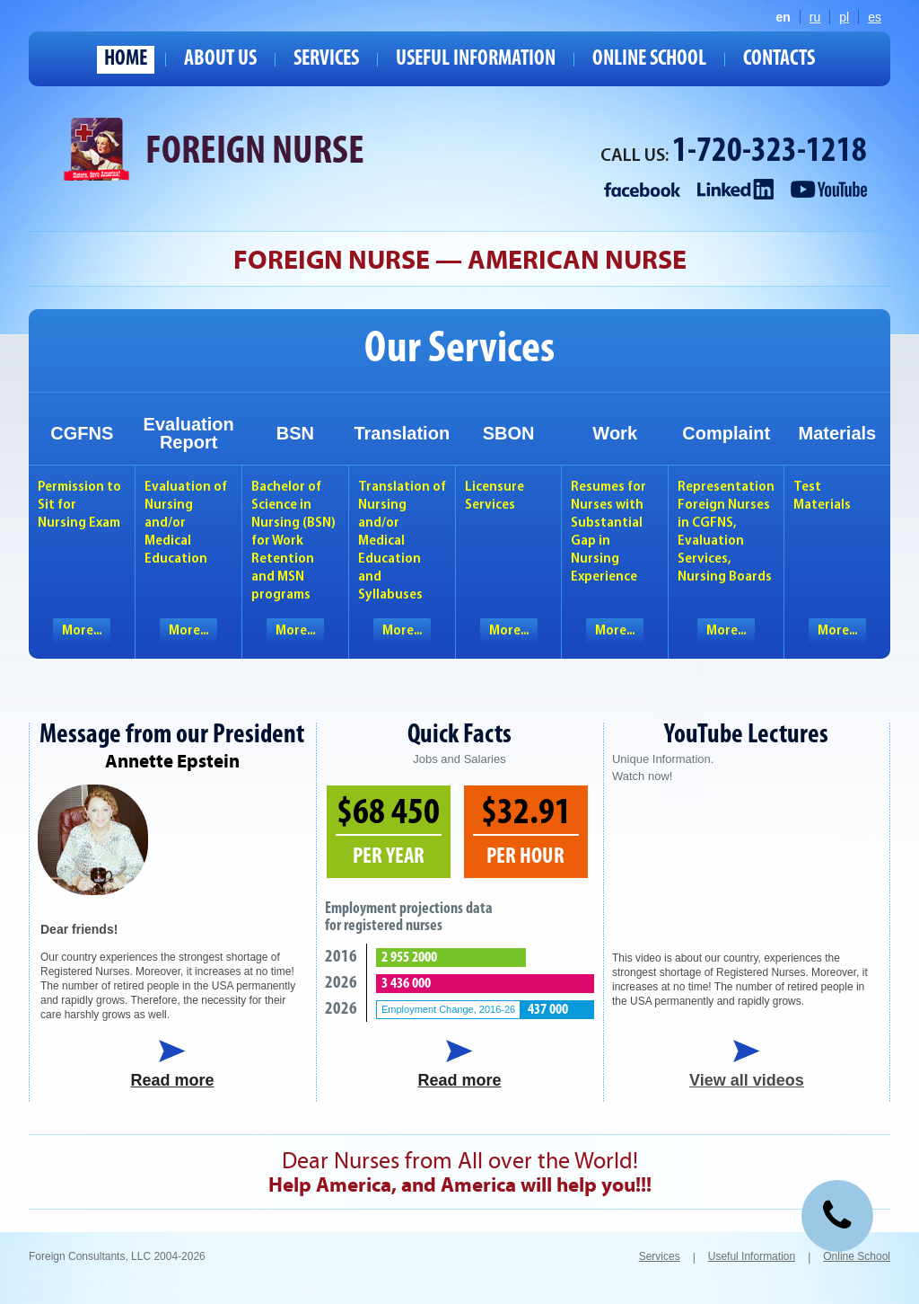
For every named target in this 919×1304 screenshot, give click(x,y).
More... (81, 631)
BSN (295, 433)
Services (326, 59)
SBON (509, 433)
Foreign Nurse (254, 152)
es (874, 17)
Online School (649, 59)
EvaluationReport (189, 433)
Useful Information (476, 59)
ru (815, 17)
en (783, 17)
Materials (837, 433)
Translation (402, 433)
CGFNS (81, 433)
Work (614, 433)
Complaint (726, 433)
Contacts (779, 59)
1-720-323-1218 (769, 152)
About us (220, 59)
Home (125, 59)
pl (844, 17)
